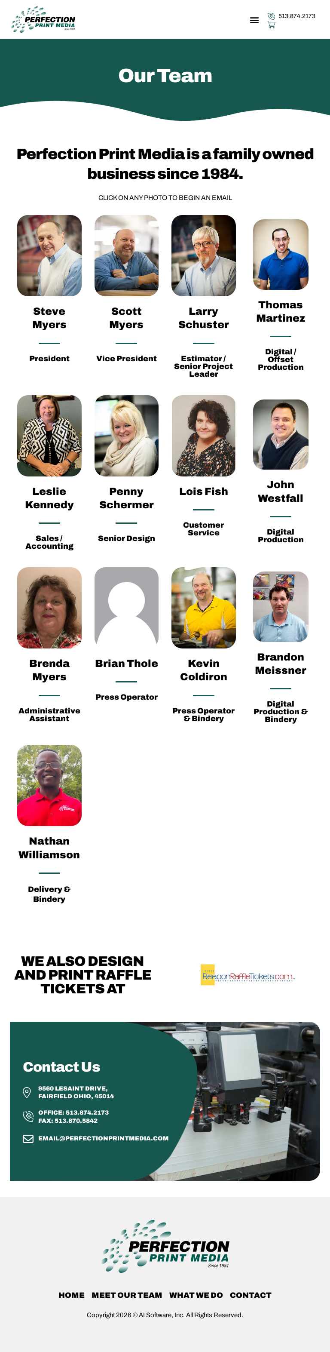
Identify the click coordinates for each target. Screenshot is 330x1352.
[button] (254, 19)
